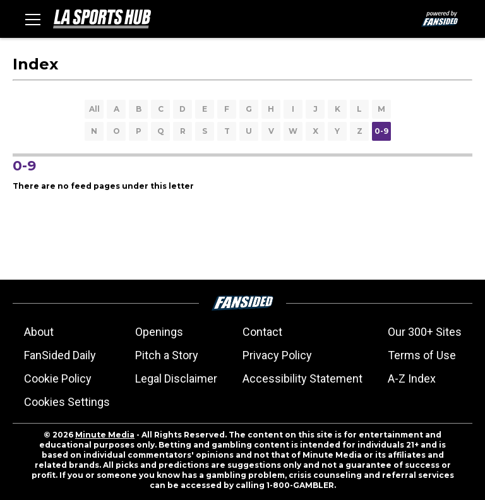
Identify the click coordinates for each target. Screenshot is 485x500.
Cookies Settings (67, 401)
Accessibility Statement (302, 378)
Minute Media (105, 434)
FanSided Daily (60, 355)
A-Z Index (412, 378)
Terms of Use (422, 355)
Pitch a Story (166, 355)
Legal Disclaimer (176, 378)
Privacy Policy (277, 355)
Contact (262, 331)
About (39, 331)
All (94, 109)
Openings (159, 331)
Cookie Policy (58, 378)
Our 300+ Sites (425, 331)
